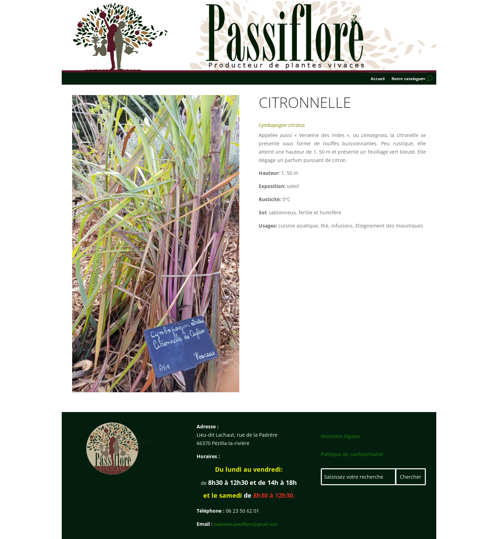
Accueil (378, 78)
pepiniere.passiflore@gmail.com (246, 524)
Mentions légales (340, 436)
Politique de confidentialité (352, 454)
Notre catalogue (407, 78)
